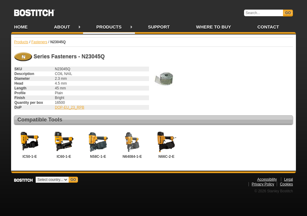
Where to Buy (213, 26)
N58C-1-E (98, 144)
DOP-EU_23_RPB (69, 107)
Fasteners (39, 42)
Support (159, 26)
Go (288, 13)
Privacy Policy (263, 184)
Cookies (286, 184)
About (62, 26)
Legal (288, 179)
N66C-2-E (166, 144)
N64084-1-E (132, 144)
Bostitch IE (34, 10)
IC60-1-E (64, 144)
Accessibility (267, 179)
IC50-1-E (30, 144)
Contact (268, 26)
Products (108, 26)
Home (21, 26)
